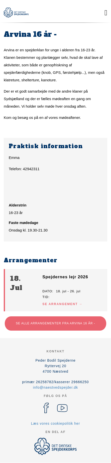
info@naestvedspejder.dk (55, 387)
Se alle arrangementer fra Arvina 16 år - (55, 323)
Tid (45, 297)
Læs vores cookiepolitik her (55, 423)
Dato (47, 291)
